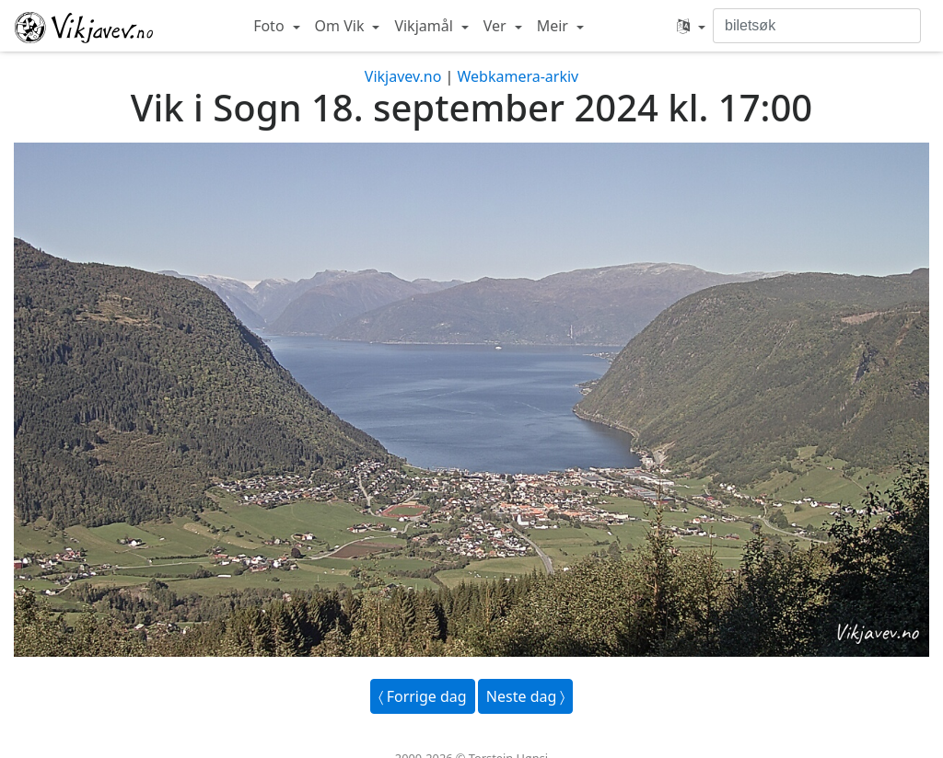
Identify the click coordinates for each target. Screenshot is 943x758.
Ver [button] (496, 26)
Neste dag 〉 (525, 696)
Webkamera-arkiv (517, 76)
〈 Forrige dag (422, 696)
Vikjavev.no (403, 76)
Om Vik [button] (341, 26)
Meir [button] (554, 26)
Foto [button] (270, 26)
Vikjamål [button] (425, 26)
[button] (691, 25)
